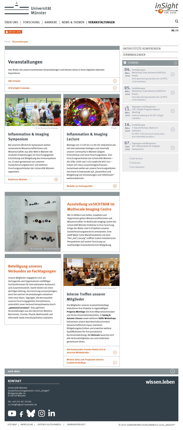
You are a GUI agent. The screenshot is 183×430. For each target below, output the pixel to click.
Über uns (11, 22)
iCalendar (135, 163)
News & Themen (73, 22)
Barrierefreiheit (76, 424)
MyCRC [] (15, 32)
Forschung (31, 22)
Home (7, 42)
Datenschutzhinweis (49, 424)
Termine (133, 63)
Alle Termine (14, 81)
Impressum (26, 424)
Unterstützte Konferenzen (142, 48)
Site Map (12, 424)
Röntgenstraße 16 (17, 393)
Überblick (137, 167)
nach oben (14, 371)
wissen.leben (160, 382)
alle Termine (137, 159)
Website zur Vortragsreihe (80, 186)
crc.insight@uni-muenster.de (22, 404)
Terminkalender (134, 55)
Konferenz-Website (17, 179)
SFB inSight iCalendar (19, 88)
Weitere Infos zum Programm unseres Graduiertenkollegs (85, 361)
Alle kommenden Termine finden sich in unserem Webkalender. (86, 351)
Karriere (51, 22)
